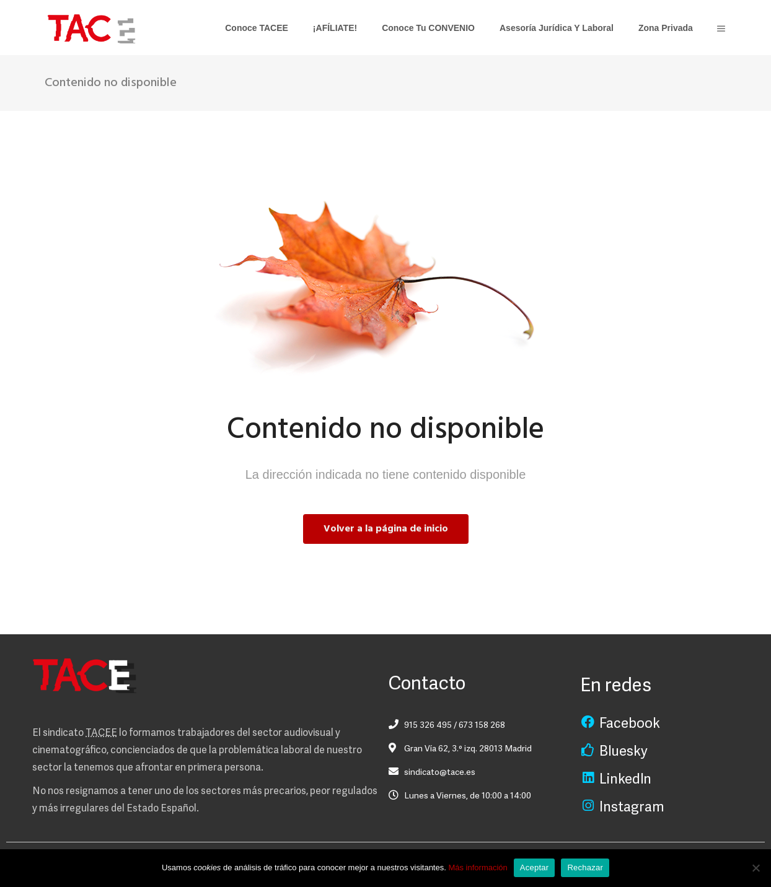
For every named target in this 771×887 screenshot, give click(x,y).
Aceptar (534, 867)
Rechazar (585, 867)
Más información (477, 867)
